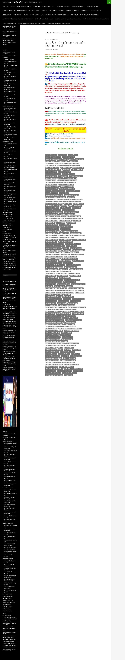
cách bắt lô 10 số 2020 (51, 182)
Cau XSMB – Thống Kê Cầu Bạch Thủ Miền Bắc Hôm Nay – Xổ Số (9, 31)
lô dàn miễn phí (50, 294)
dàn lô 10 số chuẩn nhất (52, 226)
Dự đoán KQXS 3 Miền (34, 10)
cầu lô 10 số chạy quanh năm (53, 201)
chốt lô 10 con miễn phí (52, 207)
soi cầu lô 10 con (70, 322)
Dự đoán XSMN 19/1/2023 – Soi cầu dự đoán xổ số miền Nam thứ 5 (9, 369)
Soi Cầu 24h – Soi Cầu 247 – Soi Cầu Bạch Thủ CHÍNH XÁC (54, 14)
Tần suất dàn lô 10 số (69, 358)
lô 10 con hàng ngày (65, 277)
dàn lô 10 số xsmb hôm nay (53, 248)
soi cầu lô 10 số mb (69, 324)
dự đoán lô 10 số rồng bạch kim (54, 267)
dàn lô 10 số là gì (64, 233)
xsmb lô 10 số (68, 375)
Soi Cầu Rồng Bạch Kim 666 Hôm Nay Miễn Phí (59, 23)
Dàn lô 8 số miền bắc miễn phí (53, 250)
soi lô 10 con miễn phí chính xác (54, 349)
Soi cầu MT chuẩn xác (8, 10)
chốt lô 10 (64, 205)
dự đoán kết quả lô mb (65, 260)
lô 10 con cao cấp (50, 275)
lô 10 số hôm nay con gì (52, 290)
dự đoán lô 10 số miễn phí (73, 265)
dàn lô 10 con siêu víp (65, 220)
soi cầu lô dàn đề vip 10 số (53, 332)
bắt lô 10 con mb (65, 167)
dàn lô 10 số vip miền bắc (65, 241)
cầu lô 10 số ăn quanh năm (76, 199)
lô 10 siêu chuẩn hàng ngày (53, 288)
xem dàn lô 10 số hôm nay (69, 373)
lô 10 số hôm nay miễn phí (67, 290)
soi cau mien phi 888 (67, 339)
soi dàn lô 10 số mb (51, 347)
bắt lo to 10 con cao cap (76, 176)
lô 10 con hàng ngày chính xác (54, 279)
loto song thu (62, 303)
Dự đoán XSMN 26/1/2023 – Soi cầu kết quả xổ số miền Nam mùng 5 (9, 332)
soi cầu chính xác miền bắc (63, 313)
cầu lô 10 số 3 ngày (51, 199)
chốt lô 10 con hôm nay (75, 205)
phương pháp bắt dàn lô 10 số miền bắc (56, 307)
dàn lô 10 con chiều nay (62, 218)
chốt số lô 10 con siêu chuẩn (67, 214)
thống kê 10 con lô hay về (72, 364)
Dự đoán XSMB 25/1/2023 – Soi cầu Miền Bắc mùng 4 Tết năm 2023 (9, 342)
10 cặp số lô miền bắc (51, 155)
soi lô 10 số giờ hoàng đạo (68, 351)
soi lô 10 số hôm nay (51, 354)
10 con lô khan (79, 159)
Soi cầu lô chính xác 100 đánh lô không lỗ (70, 328)
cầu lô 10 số (71, 197)
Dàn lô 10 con (49, 218)
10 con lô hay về (73, 155)
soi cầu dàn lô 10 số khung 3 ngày (55, 320)
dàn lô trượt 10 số (51, 252)
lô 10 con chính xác (75, 275)
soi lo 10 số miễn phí (64, 354)
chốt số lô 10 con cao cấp (71, 212)
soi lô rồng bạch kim (76, 356)
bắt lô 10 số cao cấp (51, 171)
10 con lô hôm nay (68, 159)
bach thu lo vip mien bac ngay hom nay (68, 163)
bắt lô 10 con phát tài (78, 167)
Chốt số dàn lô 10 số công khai (54, 212)
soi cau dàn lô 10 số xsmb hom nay (55, 322)
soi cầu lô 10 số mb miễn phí (53, 326)
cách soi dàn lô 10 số (51, 188)
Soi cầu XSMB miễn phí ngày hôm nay (55, 345)
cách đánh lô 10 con (51, 184)
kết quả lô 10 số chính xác (53, 273)
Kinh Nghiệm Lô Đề (22, 10)
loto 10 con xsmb (63, 301)
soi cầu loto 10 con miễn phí (53, 337)
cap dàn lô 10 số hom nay (73, 191)
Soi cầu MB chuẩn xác (77, 6)
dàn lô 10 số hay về (66, 229)
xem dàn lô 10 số (78, 370)
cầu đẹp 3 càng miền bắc (65, 148)
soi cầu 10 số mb (50, 313)
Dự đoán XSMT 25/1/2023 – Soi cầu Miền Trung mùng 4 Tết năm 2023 (10, 353)
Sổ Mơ (25, 14)
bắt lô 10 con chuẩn (74, 165)
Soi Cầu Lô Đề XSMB (96, 10)
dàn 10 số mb (65, 216)
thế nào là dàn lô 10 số (52, 362)
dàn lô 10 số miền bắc (78, 235)
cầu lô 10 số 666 (62, 199)
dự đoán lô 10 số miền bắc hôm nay (55, 265)
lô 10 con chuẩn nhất (51, 277)
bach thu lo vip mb (51, 163)
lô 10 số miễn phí (50, 292)
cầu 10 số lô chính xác (52, 193)
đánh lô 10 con (74, 252)
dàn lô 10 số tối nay (68, 237)
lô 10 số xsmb (70, 292)
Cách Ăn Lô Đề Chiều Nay (72, 10)
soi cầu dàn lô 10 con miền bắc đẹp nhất (65, 44)
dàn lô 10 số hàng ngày (52, 229)
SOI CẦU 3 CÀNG (74, 14)
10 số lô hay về (73, 161)
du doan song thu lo (51, 269)
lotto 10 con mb (72, 303)
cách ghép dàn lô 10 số (52, 186)
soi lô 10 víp (65, 356)
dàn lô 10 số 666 (61, 222)
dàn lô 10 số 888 (71, 222)
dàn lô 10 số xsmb (71, 246)
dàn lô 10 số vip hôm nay (79, 239)
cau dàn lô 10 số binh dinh (72, 195)
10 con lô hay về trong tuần (53, 159)
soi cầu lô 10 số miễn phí (69, 326)
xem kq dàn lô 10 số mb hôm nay (54, 375)
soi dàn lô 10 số (71, 345)
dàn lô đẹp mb (67, 250)
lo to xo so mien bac (68, 296)
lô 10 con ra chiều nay (64, 284)
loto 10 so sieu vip (51, 303)
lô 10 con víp (49, 286)
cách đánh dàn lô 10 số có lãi (67, 182)
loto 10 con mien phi (51, 301)
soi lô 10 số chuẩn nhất (52, 351)
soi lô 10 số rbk (76, 354)
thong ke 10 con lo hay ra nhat (54, 364)
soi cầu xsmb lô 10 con (72, 343)
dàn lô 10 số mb (50, 235)
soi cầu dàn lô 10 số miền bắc (73, 320)
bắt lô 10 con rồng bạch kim (53, 169)
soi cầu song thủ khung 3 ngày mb (55, 343)
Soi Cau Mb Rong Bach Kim (9, 23)
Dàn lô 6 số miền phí (76, 248)
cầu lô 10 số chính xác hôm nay (72, 201)
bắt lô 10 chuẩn (62, 165)
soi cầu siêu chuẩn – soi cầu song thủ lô (20, 6)
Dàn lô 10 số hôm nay (51, 233)
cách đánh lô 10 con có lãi (66, 184)
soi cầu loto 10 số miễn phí (53, 339)
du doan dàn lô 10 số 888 (52, 258)
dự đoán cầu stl (78, 254)
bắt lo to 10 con (63, 176)
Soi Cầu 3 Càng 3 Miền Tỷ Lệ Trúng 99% (89, 14)
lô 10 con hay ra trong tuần (72, 279)
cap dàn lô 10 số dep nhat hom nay (55, 191)
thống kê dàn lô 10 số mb (66, 366)
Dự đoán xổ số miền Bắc (76, 269)
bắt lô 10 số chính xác (64, 171)
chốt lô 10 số (76, 207)
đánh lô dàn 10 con (51, 254)
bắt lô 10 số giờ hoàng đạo (53, 174)
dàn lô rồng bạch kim (79, 250)
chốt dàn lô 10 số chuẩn (52, 205)
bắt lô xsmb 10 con (51, 180)
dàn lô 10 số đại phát (66, 226)
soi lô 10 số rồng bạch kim (53, 356)
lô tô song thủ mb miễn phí (53, 296)
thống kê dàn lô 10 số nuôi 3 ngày (73, 368)
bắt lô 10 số (66, 169)
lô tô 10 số (59, 294)
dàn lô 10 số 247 (50, 222)
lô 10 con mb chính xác (69, 282)
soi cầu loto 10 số (67, 337)
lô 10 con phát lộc (51, 284)
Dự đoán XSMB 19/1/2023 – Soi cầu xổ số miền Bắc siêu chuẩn (9, 364)
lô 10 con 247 (76, 273)
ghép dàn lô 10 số (65, 271)
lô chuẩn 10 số (80, 292)
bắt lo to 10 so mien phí (71, 178)
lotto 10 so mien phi (51, 305)
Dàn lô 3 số (65, 248)
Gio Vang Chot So (34, 14)
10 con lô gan (62, 155)
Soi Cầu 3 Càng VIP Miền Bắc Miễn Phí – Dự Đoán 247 (68, 19)
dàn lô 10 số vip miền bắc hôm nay (55, 243)
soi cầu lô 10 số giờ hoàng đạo (54, 324)
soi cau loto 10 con (65, 334)
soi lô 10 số (68, 349)
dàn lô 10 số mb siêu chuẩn (63, 235)
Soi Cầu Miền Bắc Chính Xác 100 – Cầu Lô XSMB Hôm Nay (32, 23)
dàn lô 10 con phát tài (52, 220)
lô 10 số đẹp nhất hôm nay (76, 288)
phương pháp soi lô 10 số (69, 309)
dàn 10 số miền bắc (75, 216)
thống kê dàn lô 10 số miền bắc (54, 368)
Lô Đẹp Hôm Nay (7, 14)
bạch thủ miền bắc (51, 165)
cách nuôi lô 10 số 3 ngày (67, 186)
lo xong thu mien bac (78, 298)
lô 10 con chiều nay (63, 275)
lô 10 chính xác (66, 273)
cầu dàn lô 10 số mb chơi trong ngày (55, 197)
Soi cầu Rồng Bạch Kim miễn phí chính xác (56, 341)
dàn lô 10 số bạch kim (51, 224)
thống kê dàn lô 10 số (52, 366)
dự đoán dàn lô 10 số (70, 256)
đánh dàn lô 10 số (63, 252)
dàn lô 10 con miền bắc (76, 218)
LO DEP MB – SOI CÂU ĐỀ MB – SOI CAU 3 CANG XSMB (22, 2)
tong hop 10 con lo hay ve (64, 370)
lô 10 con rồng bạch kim (78, 284)
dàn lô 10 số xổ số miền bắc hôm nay (55, 246)
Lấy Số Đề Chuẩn (85, 10)
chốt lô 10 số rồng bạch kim (53, 210)
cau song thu (68, 203)
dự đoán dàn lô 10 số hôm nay (69, 258)
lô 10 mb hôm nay (59, 286)
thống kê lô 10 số (50, 370)
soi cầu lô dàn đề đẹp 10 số (72, 330)
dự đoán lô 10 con (78, 260)
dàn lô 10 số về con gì (51, 239)
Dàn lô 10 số (77, 220)
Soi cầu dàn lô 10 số (70, 315)
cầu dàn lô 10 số (64, 193)
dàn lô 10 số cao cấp (65, 224)
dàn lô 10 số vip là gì (51, 241)
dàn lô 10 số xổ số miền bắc (73, 243)
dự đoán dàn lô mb (51, 260)
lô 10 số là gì (79, 290)
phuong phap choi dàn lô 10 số (77, 307)
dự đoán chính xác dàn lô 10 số (54, 256)
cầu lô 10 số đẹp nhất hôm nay (54, 203)
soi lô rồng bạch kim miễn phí (53, 358)
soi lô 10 (60, 347)
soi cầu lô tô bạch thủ (52, 334)
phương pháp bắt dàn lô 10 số (67, 305)
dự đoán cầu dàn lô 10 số (65, 254)
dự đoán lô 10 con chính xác (53, 262)
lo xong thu (67, 298)
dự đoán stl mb (64, 269)
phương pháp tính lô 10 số (53, 311)
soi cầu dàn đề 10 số (78, 313)
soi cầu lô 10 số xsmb (51, 328)
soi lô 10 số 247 (77, 349)
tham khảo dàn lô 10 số (52, 360)
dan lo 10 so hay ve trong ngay (69, 231)
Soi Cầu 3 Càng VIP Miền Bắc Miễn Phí (44, 19)
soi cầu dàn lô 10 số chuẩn (53, 318)
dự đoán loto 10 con (70, 267)
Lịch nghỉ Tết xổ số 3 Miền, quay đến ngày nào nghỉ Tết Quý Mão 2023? (9, 358)
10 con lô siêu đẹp (50, 161)
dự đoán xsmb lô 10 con (52, 271)
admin (56, 49)
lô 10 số (65, 288)
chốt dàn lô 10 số (78, 203)
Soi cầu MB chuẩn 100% (62, 6)
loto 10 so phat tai (76, 301)
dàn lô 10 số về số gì (65, 239)
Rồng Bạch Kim (66, 311)
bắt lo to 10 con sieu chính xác (54, 178)
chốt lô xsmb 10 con (68, 210)
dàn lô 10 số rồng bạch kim (53, 237)
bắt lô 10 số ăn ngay (77, 169)
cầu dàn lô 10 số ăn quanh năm (54, 195)
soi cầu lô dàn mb (66, 332)
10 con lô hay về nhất (68, 157)
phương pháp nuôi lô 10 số (53, 309)
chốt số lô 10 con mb (51, 214)
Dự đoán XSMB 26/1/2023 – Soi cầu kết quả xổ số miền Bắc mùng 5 (10, 327)
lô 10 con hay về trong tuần (53, 282)
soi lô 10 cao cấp (69, 347)
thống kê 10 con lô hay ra (67, 362)
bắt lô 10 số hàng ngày (69, 174)
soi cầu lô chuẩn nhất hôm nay (54, 330)
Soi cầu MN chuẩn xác (92, 6)
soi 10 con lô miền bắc (78, 311)
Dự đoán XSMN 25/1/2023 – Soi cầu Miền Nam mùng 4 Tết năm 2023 (9, 348)
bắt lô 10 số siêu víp (51, 176)
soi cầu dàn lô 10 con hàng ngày (54, 315)
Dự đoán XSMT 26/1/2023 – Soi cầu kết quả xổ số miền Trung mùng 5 (9, 337)
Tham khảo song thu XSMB (68, 360)
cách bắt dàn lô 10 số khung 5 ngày (67, 180)
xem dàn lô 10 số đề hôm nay (53, 373)
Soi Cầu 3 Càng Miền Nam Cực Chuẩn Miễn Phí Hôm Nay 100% (18, 19)
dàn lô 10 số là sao (76, 233)
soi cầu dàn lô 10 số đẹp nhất (70, 318)
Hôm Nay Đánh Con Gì (58, 10)
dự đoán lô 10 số (67, 262)
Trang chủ (5, 6)
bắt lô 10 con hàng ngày (52, 167)
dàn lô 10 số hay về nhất (52, 231)
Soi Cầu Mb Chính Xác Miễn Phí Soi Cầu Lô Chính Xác (96, 19)
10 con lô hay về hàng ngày (53, 157)
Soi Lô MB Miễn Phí (17, 14)
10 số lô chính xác (62, 161)
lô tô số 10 (67, 294)
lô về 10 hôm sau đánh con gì (53, 298)
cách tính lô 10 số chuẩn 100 (66, 188)
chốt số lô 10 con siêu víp (52, 216)
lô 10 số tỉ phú (60, 292)
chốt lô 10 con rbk (66, 207)
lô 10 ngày (69, 286)
